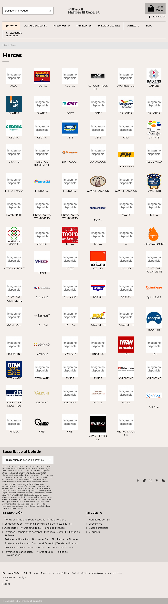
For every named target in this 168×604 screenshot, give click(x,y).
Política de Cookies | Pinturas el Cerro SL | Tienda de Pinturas (39, 547)
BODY (70, 113)
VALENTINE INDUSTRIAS (13, 404)
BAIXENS (154, 85)
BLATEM (14, 113)
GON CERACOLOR (98, 190)
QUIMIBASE (154, 297)
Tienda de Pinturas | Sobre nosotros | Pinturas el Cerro (35, 519)
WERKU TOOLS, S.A (98, 438)
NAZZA (42, 273)
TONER (70, 378)
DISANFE (153, 137)
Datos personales (98, 527)
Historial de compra (99, 519)
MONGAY (14, 244)
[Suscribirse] (50, 460)
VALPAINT (42, 402)
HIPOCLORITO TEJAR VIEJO (42, 217)
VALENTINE (126, 378)
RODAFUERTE (97, 324)
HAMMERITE (154, 190)
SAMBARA (42, 354)
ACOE (13, 85)
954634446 (77, 573)
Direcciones (95, 523)
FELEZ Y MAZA (14, 190)
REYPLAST (42, 324)
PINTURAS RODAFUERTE (154, 270)
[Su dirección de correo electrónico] (24, 460)
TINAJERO (98, 354)
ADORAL (42, 85)
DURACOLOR (70, 161)
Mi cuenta (94, 531)
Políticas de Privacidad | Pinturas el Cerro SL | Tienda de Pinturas (41, 539)
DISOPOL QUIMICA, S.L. (42, 163)
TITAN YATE (14, 378)
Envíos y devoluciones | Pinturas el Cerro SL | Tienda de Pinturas (41, 543)
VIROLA (154, 407)
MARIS (98, 220)
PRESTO (98, 297)
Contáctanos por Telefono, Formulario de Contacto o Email (38, 523)
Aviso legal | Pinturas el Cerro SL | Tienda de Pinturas (34, 527)
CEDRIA (14, 137)
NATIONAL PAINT (154, 244)
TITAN (125, 354)
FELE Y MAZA (126, 166)
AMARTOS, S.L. (126, 85)
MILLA (154, 215)
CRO (126, 137)
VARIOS (98, 402)
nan (126, 244)
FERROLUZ (42, 190)
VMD (42, 431)
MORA (70, 244)
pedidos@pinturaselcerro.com (105, 573)
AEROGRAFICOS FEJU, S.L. (98, 87)
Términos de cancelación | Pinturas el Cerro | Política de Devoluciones (36, 553)
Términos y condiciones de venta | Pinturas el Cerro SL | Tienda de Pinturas (42, 533)
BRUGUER (126, 113)
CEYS (70, 137)
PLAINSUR (42, 297)
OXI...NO (98, 268)
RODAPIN (154, 329)
